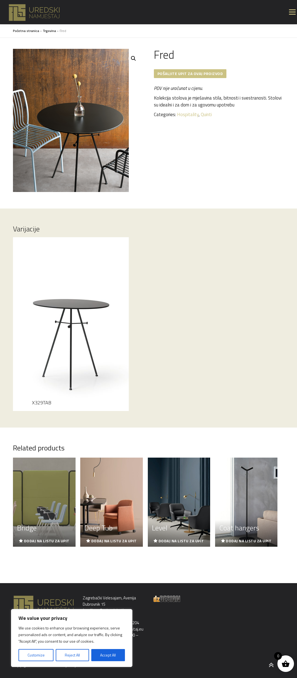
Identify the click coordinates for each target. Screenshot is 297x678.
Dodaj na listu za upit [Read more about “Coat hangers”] (248, 541)
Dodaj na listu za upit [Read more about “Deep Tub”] (114, 541)
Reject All (72, 655)
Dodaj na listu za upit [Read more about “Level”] (181, 541)
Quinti (206, 114)
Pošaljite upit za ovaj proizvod (190, 73)
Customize (36, 655)
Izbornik (292, 12)
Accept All (108, 655)
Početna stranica (26, 30)
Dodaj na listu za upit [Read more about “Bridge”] (46, 541)
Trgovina (49, 30)
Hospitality (188, 114)
